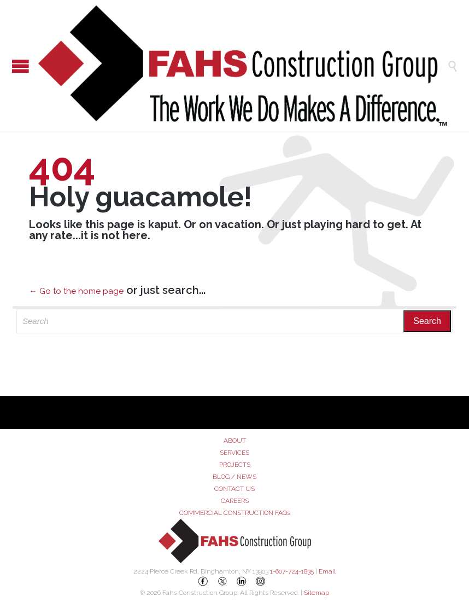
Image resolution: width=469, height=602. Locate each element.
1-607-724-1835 (292, 571)
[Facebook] (203, 581)
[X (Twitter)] (222, 581)
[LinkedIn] (242, 581)
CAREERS (235, 501)
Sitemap (316, 593)
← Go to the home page (76, 291)
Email (327, 571)
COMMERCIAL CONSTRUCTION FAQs (234, 513)
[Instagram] (261, 581)
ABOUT (235, 440)
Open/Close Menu (11, 66)
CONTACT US (234, 489)
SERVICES (234, 452)
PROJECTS (234, 464)
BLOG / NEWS (234, 477)
